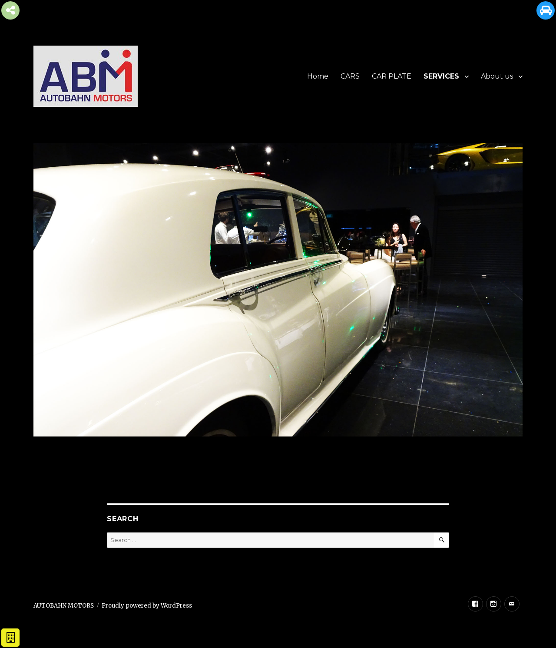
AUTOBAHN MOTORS (63, 605)
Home (317, 76)
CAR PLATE (391, 76)
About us (497, 76)
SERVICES (441, 76)
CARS (350, 76)
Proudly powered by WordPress (147, 605)
